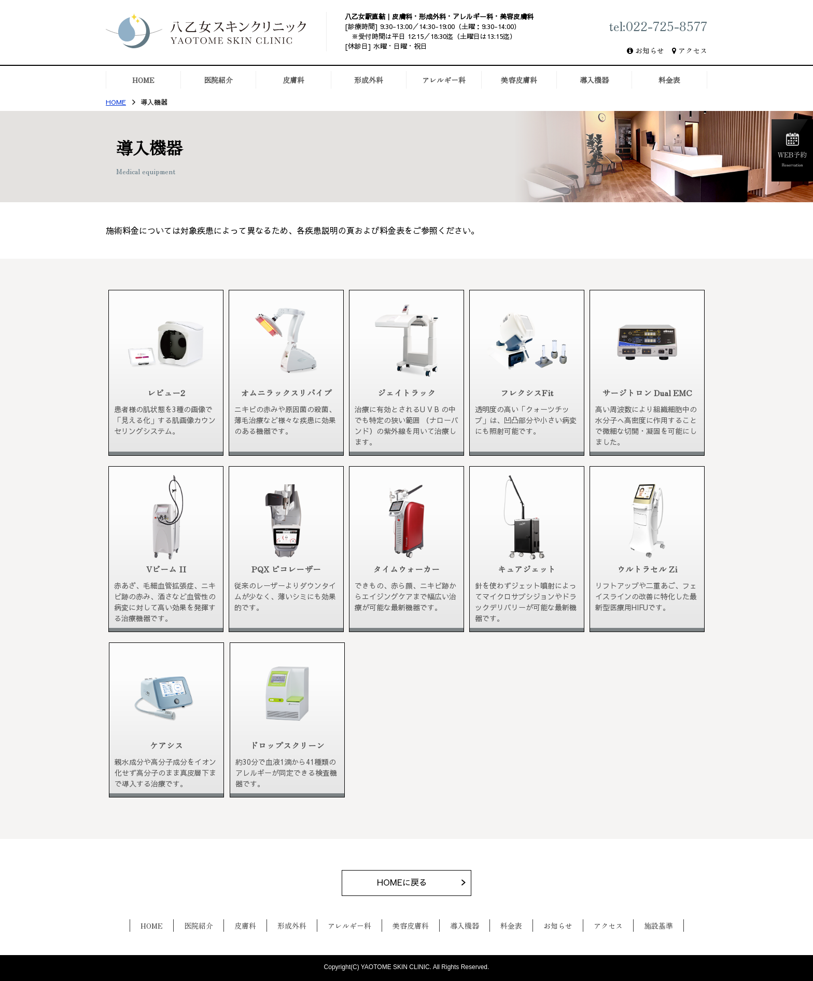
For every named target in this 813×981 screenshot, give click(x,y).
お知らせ (649, 50)
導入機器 (464, 925)
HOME (116, 102)
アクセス (692, 50)
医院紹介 (198, 925)
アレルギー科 (349, 925)
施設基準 (658, 925)
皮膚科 (245, 925)
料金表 (511, 925)
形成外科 (291, 925)
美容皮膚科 (411, 925)
